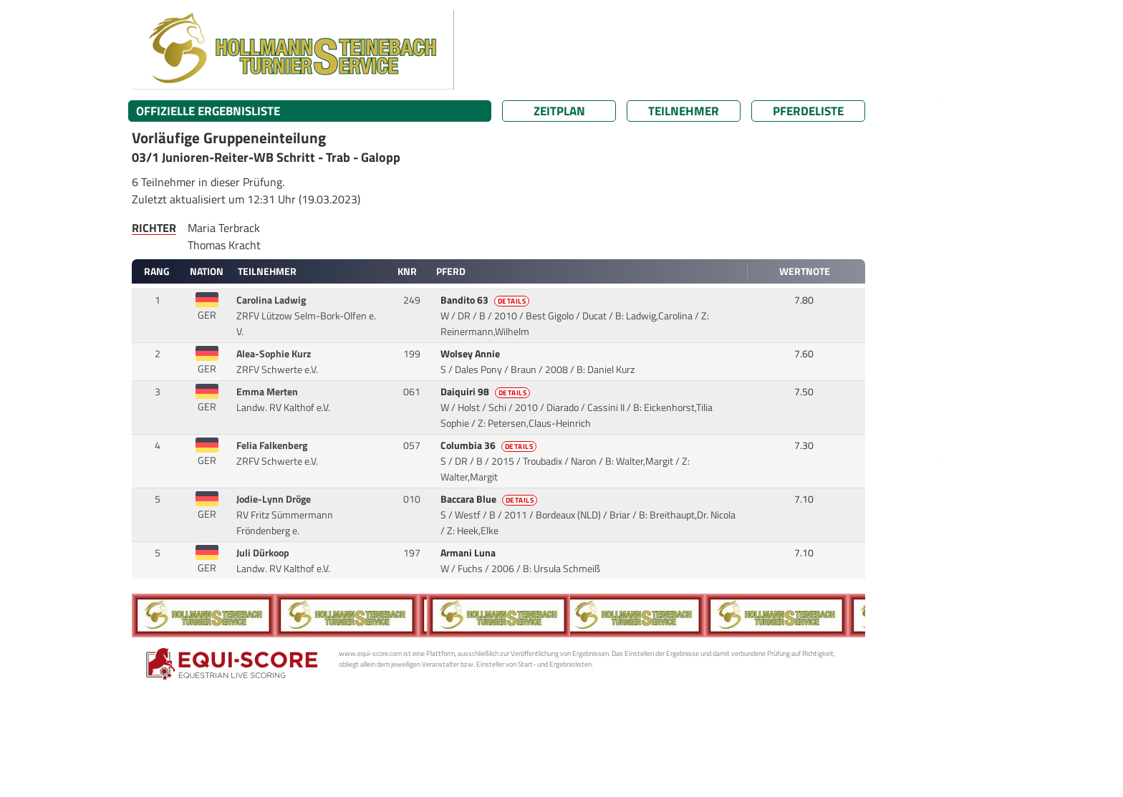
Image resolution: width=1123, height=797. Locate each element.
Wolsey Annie (471, 354)
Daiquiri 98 (486, 392)
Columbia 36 (489, 445)
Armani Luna (469, 553)
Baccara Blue (490, 499)
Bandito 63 (486, 300)
